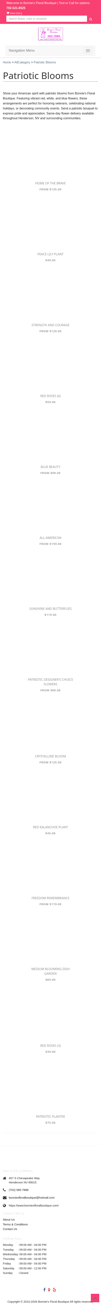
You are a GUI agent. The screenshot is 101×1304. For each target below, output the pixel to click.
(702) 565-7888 (19, 1189)
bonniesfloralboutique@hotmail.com (32, 1197)
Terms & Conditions (15, 1224)
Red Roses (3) (50, 1046)
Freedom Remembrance (50, 898)
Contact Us (10, 1229)
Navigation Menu (22, 50)
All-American (51, 538)
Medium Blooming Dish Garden (50, 971)
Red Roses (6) (50, 396)
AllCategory (22, 62)
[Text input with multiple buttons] (46, 19)
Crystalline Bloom (50, 756)
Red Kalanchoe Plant (50, 827)
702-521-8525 (15, 8)
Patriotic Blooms (45, 62)
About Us (9, 1219)
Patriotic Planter (50, 1116)
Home (7, 62)
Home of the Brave (50, 183)
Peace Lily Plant (51, 254)
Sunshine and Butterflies (50, 609)
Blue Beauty (50, 467)
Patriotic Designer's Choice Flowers (50, 681)
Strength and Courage (51, 325)
